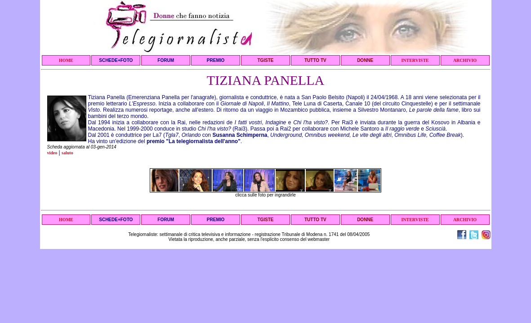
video (52, 152)
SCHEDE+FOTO (116, 60)
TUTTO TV (315, 60)
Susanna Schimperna (239, 135)
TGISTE (265, 60)
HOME (66, 60)
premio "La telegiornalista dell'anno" (194, 141)
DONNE (365, 60)
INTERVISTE (414, 60)
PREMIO (215, 60)
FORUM (165, 60)
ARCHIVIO (465, 60)
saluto (67, 152)
